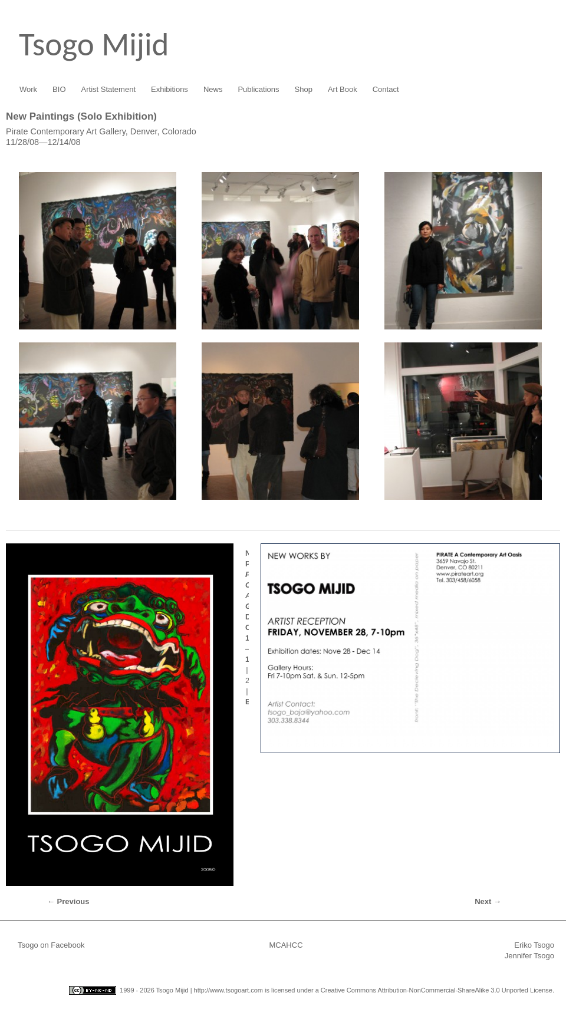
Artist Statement (108, 89)
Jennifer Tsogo (529, 955)
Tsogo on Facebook (51, 945)
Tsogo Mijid (94, 44)
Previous (68, 901)
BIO (58, 89)
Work (28, 89)
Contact (386, 89)
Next (488, 901)
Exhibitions (169, 89)
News (213, 89)
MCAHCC (285, 945)
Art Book (342, 89)
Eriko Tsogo (534, 945)
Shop (303, 89)
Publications (258, 89)
